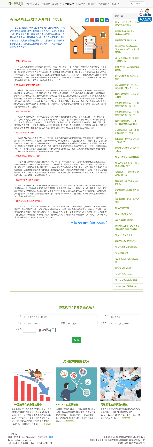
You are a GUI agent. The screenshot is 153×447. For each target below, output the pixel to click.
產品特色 (45, 3)
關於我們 (102, 3)
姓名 (106, 316)
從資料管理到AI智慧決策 (126, 40)
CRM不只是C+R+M (123, 274)
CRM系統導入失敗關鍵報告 (127, 157)
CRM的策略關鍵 (122, 208)
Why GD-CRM (32, 3)
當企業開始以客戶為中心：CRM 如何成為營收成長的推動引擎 (127, 49)
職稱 (63, 322)
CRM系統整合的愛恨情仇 (126, 247)
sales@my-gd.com (23, 440)
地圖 (51, 437)
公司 (20, 316)
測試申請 (80, 3)
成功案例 (56, 3)
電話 (20, 322)
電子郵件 (104, 322)
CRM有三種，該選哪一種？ (127, 286)
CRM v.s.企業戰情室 (124, 235)
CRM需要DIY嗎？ (122, 253)
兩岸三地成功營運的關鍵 (126, 241)
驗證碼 (19, 329)
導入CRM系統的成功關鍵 (126, 280)
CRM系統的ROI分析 (123, 214)
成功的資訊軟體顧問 (124, 220)
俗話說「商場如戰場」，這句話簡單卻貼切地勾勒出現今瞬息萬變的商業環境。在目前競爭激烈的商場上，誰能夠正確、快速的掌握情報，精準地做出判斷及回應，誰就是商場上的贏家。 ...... (76, 415)
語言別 (114, 3)
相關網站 (91, 3)
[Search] (137, 3)
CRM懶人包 (69, 3)
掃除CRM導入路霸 (123, 268)
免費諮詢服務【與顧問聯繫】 (89, 223)
